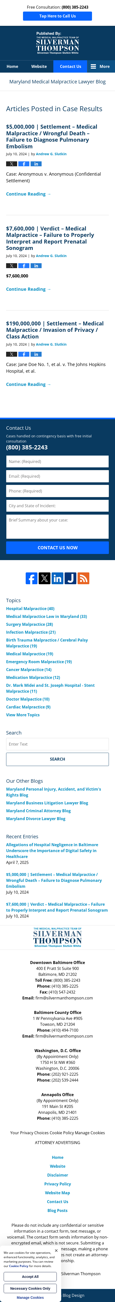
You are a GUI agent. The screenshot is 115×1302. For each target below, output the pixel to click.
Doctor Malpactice (27, 699)
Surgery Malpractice (29, 624)
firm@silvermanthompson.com (64, 998)
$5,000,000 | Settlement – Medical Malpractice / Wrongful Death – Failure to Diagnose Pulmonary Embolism (51, 136)
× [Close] (56, 1251)
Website (39, 66)
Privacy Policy (57, 1184)
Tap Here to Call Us (57, 16)
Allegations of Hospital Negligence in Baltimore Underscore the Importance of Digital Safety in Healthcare (52, 850)
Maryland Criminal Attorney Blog (38, 810)
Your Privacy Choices (29, 1132)
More (105, 66)
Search (57, 759)
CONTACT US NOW (58, 548)
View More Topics (23, 715)
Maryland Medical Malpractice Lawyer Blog (57, 43)
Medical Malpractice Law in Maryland (46, 616)
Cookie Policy (62, 1132)
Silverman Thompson (81, 1273)
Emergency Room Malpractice (39, 661)
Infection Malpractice (31, 632)
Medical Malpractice (29, 654)
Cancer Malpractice (28, 669)
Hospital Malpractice (30, 608)
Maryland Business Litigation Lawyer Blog (47, 803)
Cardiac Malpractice (28, 707)
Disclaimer (57, 1175)
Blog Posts (57, 1210)
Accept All (30, 1277)
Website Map (57, 1192)
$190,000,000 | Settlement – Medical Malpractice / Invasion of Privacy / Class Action (55, 330)
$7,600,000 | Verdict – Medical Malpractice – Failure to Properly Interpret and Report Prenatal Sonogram (50, 238)
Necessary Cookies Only (30, 1288)
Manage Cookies (90, 1132)
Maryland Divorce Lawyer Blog (35, 818)
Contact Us (70, 66)
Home (12, 66)
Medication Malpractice (33, 677)
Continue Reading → (28, 194)
